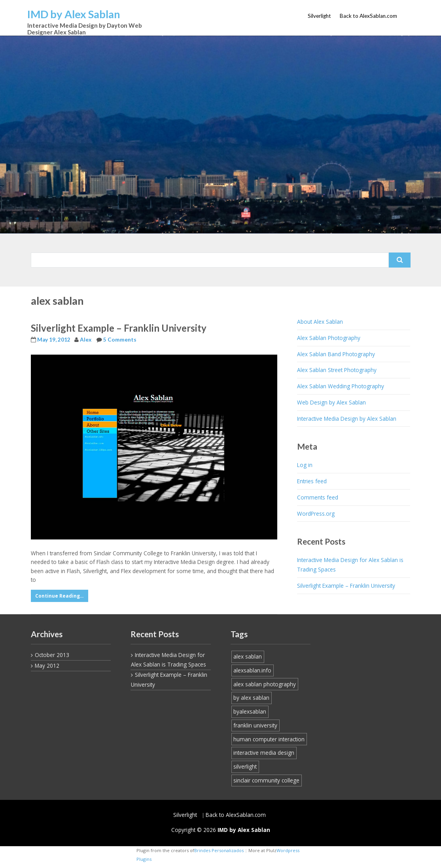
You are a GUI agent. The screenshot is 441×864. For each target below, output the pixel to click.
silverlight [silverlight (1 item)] (245, 766)
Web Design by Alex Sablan (331, 402)
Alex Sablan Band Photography (336, 354)
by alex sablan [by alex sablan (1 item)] (251, 697)
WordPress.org (316, 513)
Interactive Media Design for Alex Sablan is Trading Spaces (350, 564)
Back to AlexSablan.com (368, 16)
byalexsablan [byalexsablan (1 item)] (249, 711)
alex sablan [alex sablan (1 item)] (247, 656)
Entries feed (312, 481)
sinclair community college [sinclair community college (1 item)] (266, 780)
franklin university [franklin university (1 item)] (255, 725)
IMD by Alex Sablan (73, 14)
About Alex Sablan (320, 321)
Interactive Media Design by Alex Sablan (346, 418)
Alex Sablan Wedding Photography (340, 386)
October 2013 (52, 655)
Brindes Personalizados (219, 850)
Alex (85, 339)
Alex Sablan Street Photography (337, 370)
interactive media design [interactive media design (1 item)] (263, 752)
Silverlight (319, 16)
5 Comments (119, 339)
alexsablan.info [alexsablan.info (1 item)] (252, 670)
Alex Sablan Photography (328, 338)
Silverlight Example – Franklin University (118, 328)
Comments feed (317, 497)
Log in (304, 465)
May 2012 (47, 665)
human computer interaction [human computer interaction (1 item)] (269, 739)
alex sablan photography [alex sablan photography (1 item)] (264, 684)
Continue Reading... (59, 596)
